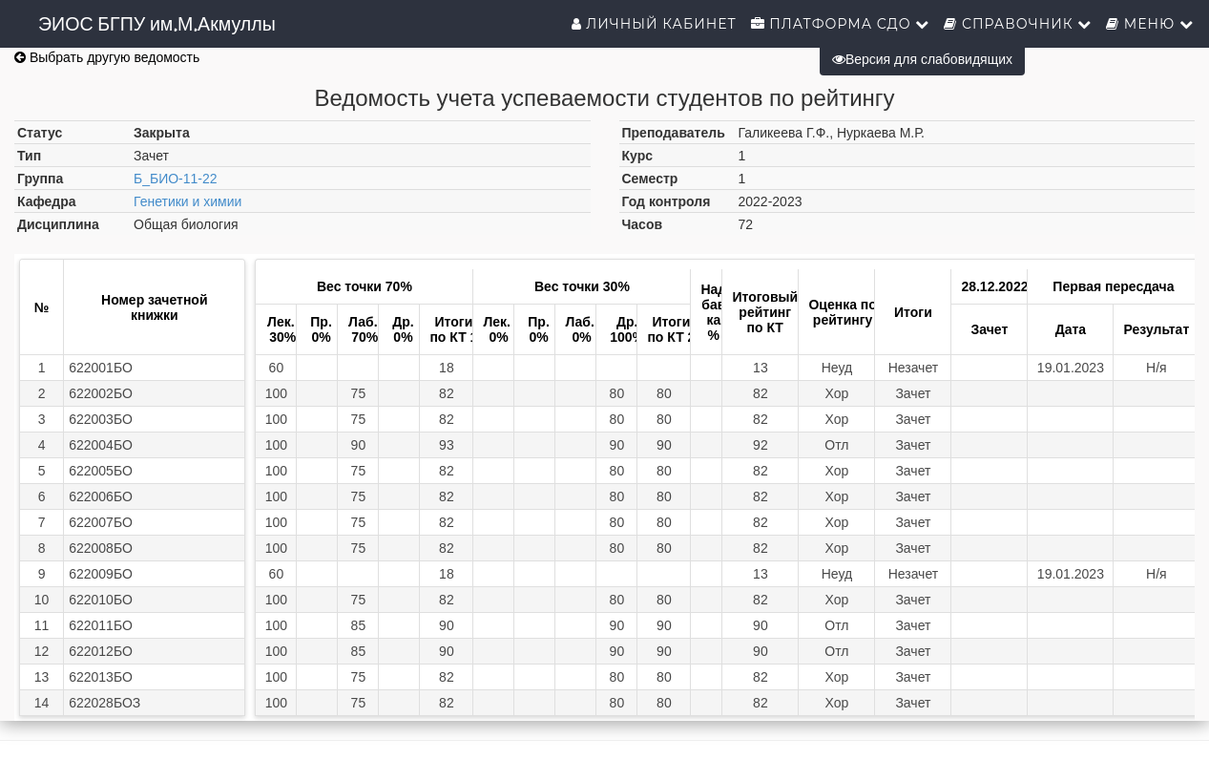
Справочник (1018, 23)
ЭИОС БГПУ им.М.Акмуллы (157, 24)
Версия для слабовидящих (922, 59)
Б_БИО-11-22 (176, 178)
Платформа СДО (840, 23)
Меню (1150, 23)
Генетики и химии (187, 201)
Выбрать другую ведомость (106, 57)
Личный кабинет (654, 23)
